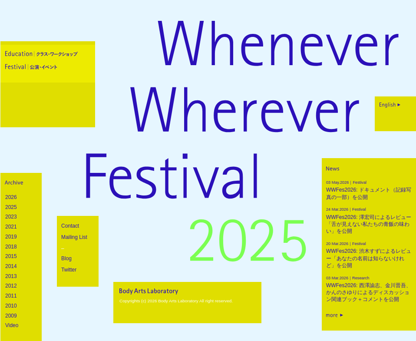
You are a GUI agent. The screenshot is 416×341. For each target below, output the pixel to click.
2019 (11, 237)
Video (11, 325)
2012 (11, 286)
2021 (11, 227)
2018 (11, 247)
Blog (66, 258)
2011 (11, 296)
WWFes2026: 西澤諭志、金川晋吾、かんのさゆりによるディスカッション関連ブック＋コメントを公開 (369, 288)
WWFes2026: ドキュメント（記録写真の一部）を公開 (369, 189)
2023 (11, 217)
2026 (11, 197)
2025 (11, 207)
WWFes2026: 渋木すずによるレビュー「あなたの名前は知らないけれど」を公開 (369, 254)
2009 (11, 316)
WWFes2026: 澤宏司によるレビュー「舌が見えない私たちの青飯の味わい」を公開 (369, 219)
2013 (11, 276)
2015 (11, 256)
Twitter (68, 270)
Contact (70, 226)
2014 (11, 266)
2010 (11, 306)
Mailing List (74, 237)
